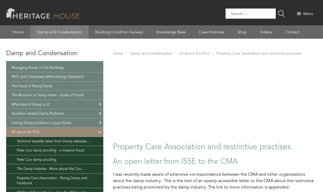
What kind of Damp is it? (30, 104)
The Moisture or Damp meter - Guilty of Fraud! (47, 95)
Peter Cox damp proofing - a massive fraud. (51, 150)
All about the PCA (194, 53)
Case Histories (211, 32)
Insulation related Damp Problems (37, 113)
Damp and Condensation (59, 32)
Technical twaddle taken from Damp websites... (53, 141)
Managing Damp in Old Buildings (37, 67)
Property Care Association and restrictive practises (258, 53)
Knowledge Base (171, 32)
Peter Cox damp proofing (36, 159)
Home (18, 32)
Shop (242, 32)
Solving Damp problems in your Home (41, 123)
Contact (292, 32)
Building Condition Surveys (119, 32)
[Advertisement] (215, 98)
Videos (266, 32)
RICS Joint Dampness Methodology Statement (47, 76)
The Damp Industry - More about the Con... (50, 168)
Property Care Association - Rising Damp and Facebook (52, 181)
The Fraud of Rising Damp (31, 86)
